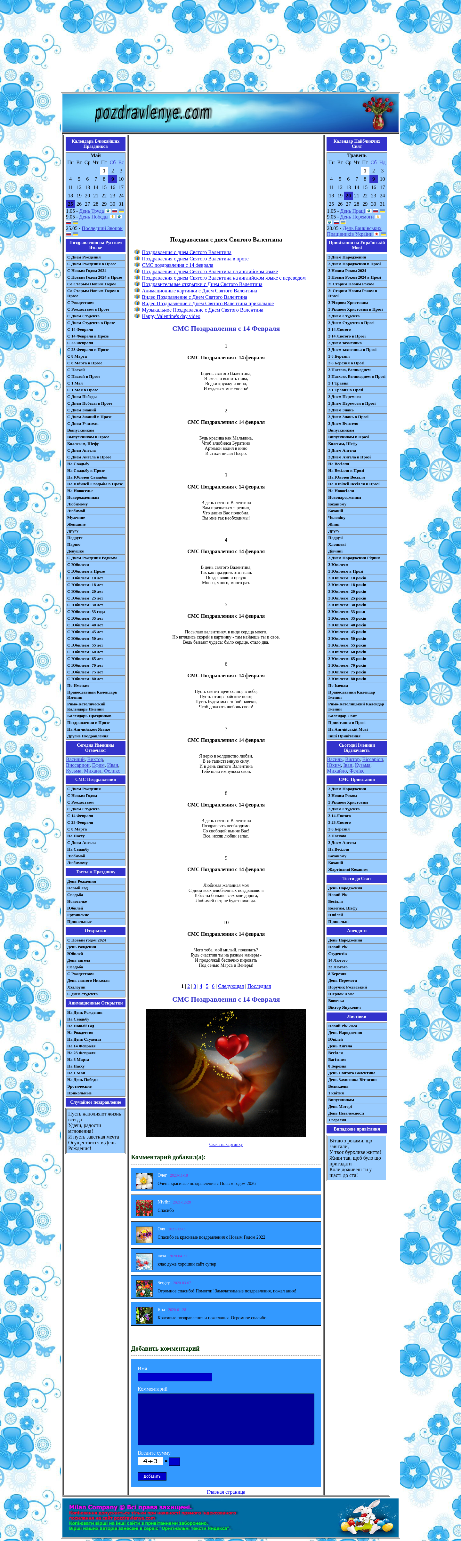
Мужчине (76, 517)
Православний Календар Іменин (351, 695)
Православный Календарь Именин (92, 695)
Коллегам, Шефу (83, 443)
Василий (75, 759)
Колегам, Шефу (342, 443)
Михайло (337, 771)
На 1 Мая (76, 1072)
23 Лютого (338, 967)
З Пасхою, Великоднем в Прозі (356, 376)
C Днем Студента (83, 808)
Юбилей (75, 908)
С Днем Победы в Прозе (89, 403)
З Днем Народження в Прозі (354, 263)
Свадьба (75, 894)
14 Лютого (338, 960)
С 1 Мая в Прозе (82, 389)
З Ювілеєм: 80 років (347, 678)
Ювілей (335, 914)
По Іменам (338, 685)
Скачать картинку (226, 1144)
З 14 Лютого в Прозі (347, 336)
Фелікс (356, 771)
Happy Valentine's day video (171, 316)
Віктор (352, 759)
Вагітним (337, 1059)
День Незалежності (346, 1113)
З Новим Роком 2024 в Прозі (354, 277)
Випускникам (341, 430)
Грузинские (78, 914)
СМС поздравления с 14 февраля (177, 265)
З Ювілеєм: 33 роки (346, 611)
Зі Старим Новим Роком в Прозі (352, 293)
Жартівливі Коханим (348, 869)
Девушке (75, 551)
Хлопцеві (337, 544)
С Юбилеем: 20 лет (85, 591)
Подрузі (335, 537)
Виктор (95, 759)
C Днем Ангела (81, 842)
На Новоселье (80, 490)
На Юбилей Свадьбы (87, 477)
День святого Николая (88, 980)
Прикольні (338, 921)
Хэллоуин (76, 987)
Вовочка (336, 1000)
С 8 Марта (77, 356)
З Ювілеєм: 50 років (347, 638)
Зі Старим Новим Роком (351, 284)
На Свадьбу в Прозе (86, 470)
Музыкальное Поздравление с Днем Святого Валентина (202, 310)
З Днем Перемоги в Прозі (352, 403)
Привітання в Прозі (347, 722)
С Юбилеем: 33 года (86, 611)
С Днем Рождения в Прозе (91, 263)
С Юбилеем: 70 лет (85, 665)
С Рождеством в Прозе (88, 309)
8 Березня (337, 973)
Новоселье (77, 901)
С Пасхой (76, 369)
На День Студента (84, 1039)
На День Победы (83, 1079)
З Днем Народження (347, 257)
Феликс (112, 771)
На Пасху (76, 835)
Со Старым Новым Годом (91, 284)
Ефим (98, 765)
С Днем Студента (83, 316)
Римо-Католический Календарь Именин (86, 706)
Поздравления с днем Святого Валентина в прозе (195, 258)
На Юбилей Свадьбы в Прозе (95, 483)
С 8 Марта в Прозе (84, 363)
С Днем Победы (82, 396)
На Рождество (80, 1032)
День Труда (91, 211)
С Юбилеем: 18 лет (85, 584)
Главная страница (226, 1492)
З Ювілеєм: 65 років (347, 658)
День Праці (352, 211)
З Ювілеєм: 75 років (347, 672)
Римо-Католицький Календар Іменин (356, 706)
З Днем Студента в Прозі (351, 322)
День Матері (340, 1106)
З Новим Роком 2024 (347, 270)
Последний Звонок (102, 228)
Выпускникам (80, 430)
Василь (335, 759)
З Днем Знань (341, 410)
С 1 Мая (75, 383)
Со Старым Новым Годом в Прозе (93, 293)
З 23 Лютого (339, 822)
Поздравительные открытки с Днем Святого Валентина (202, 284)
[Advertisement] (230, 47)
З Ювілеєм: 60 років (347, 651)
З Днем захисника (345, 342)
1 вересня (337, 1119)
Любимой (76, 510)
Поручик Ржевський (347, 987)
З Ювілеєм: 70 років (347, 665)
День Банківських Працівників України (354, 231)
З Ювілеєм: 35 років (347, 618)
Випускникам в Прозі (348, 436)
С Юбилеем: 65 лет (85, 658)
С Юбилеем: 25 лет (85, 598)
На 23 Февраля (81, 1052)
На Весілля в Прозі (346, 470)
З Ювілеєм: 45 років (347, 631)
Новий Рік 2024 (342, 1025)
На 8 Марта (78, 1059)
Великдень (338, 1086)
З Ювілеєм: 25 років (347, 598)
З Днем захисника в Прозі (352, 349)
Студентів (337, 953)
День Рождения (81, 881)
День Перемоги (357, 216)
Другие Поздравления (88, 736)
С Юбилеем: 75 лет (85, 672)
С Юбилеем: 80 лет (85, 678)
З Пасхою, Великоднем (349, 369)
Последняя (259, 986)
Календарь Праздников (89, 715)
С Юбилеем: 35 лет (85, 618)
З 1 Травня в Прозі (345, 389)
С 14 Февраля (80, 329)
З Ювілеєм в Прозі (345, 571)
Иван (112, 765)
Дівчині (335, 551)
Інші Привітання (344, 736)
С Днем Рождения (84, 257)
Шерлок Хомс (341, 993)
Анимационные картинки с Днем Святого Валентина (199, 290)
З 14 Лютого (339, 329)
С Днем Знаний (81, 410)
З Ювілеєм (338, 564)
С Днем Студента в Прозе (91, 322)
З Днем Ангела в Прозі (349, 457)
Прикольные (79, 921)
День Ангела (340, 1046)
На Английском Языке (88, 729)
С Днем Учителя (83, 423)
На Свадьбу (78, 463)
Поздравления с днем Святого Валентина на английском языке (210, 271)
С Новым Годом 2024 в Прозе (94, 277)
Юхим (334, 765)
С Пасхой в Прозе (83, 376)
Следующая (231, 986)
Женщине (76, 524)
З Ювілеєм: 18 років (347, 584)
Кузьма (73, 771)
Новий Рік (338, 894)
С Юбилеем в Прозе (86, 571)
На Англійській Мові (348, 729)
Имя (142, 1368)
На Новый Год (80, 1025)
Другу (72, 530)
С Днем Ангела (81, 450)
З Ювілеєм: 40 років (347, 625)
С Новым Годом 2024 (86, 270)
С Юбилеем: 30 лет (85, 604)
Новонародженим (344, 497)
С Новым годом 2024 (86, 940)
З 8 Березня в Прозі (346, 363)
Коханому (337, 504)
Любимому (77, 504)
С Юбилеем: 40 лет (85, 625)
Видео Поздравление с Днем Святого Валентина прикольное (208, 303)
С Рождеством (80, 302)
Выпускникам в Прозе (88, 436)
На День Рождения (84, 1012)
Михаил (92, 771)
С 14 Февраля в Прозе (88, 336)
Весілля (335, 901)
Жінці (333, 524)
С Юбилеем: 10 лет (85, 578)
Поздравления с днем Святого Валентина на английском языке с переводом (224, 278)
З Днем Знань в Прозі (348, 416)
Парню (73, 544)
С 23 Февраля (80, 342)
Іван (347, 765)
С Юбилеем (78, 564)
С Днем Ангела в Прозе (89, 457)
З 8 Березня (339, 356)
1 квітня (336, 1093)
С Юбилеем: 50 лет (85, 638)
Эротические (79, 1086)
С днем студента (82, 993)
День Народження (345, 888)
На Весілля (338, 463)
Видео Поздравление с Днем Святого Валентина (194, 297)
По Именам (78, 685)
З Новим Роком (342, 795)
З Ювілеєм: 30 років (347, 604)
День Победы (93, 216)
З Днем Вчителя (343, 423)
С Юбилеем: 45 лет (85, 631)
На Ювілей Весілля (346, 477)
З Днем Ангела (342, 450)
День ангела (78, 960)
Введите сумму (154, 1453)
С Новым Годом (82, 795)
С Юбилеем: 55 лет (85, 645)
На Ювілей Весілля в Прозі (354, 483)
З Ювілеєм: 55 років (347, 645)
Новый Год (77, 888)
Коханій (335, 510)
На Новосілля (341, 490)
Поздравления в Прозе (88, 722)
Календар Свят (342, 715)
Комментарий (152, 1389)
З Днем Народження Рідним (354, 557)
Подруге (75, 537)
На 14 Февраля (81, 1046)
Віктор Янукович (344, 1007)
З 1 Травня (338, 383)
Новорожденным (83, 497)
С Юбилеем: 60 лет (85, 651)
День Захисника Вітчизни (352, 1079)
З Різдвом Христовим (348, 302)
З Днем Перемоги (344, 396)
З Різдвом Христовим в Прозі (355, 309)
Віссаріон (372, 759)
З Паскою (337, 835)
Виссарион (78, 765)
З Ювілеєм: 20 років (347, 591)
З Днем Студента (344, 316)
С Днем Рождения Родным (92, 557)
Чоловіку (336, 517)
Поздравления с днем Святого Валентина (186, 252)
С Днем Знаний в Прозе (89, 416)
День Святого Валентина (352, 1072)
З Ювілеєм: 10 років (347, 578)
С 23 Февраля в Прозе (88, 349)
